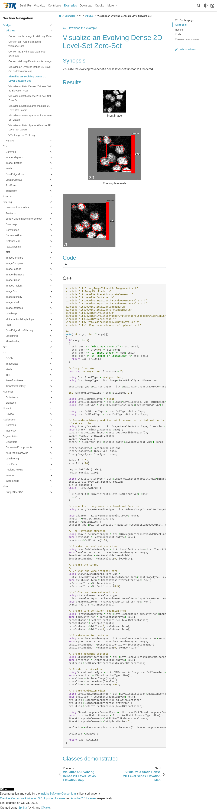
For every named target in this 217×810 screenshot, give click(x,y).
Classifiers (11, 441)
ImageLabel (12, 302)
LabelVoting (12, 458)
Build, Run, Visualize (32, 5)
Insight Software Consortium (58, 793)
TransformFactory (15, 386)
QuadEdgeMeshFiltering (19, 330)
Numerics (8, 391)
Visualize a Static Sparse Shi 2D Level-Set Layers (30, 117)
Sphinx (22, 807)
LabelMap (11, 313)
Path (8, 324)
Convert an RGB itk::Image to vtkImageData (24, 43)
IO (4, 352)
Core (5, 146)
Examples (70, 5)
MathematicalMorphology (20, 319)
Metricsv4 (11, 430)
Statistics (11, 402)
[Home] (60, 16)
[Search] (199, 6)
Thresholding (13, 341)
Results (179, 29)
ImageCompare (14, 257)
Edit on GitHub (185, 49)
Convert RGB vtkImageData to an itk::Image (27, 53)
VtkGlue (10, 30)
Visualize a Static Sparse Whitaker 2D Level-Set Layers (29, 127)
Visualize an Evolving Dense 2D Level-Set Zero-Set (27, 78)
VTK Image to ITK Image (22, 135)
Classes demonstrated (187, 39)
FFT (8, 252)
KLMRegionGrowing (17, 453)
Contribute (54, 5)
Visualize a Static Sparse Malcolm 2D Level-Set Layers (29, 107)
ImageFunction (14, 163)
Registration (9, 419)
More (111, 5)
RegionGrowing (14, 469)
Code (178, 34)
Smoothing (12, 335)
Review (10, 414)
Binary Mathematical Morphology (24, 218)
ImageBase (12, 363)
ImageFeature (13, 269)
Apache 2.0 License (83, 798)
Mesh (9, 168)
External (7, 196)
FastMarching (13, 246)
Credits (99, 5)
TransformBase (14, 380)
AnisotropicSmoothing (18, 207)
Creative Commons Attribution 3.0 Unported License (32, 798)
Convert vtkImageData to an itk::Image (30, 61)
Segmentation (10, 436)
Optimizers (12, 397)
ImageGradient (14, 285)
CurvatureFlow (14, 235)
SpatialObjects (14, 179)
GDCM (9, 358)
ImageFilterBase (15, 274)
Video (6, 486)
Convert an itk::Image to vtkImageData (30, 36)
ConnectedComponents (19, 447)
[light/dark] (205, 5)
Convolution (12, 230)
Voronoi (10, 475)
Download (86, 5)
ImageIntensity (14, 296)
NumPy (10, 140)
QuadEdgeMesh (15, 174)
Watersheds (12, 480)
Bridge (7, 25)
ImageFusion (13, 280)
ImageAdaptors (14, 157)
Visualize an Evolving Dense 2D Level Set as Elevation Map (29, 69)
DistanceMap (13, 241)
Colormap (11, 224)
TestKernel (12, 185)
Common (11, 151)
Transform (11, 190)
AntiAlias (10, 213)
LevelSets (11, 464)
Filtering (7, 202)
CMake (45, 807)
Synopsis (181, 24)
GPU (5, 347)
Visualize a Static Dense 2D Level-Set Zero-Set (29, 98)
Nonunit (7, 408)
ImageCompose (15, 263)
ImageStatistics (14, 308)
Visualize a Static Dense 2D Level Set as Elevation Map (29, 88)
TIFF (8, 374)
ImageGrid (11, 291)
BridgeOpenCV (14, 492)
